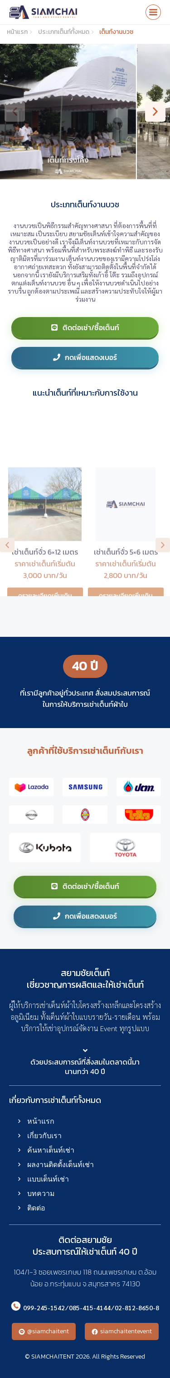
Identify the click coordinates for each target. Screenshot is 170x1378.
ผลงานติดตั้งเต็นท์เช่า (60, 1164)
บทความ (41, 1193)
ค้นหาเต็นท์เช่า (50, 1150)
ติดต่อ (36, 1208)
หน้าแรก (40, 1121)
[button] (15, 112)
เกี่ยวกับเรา (44, 1135)
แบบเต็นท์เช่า (48, 1179)
